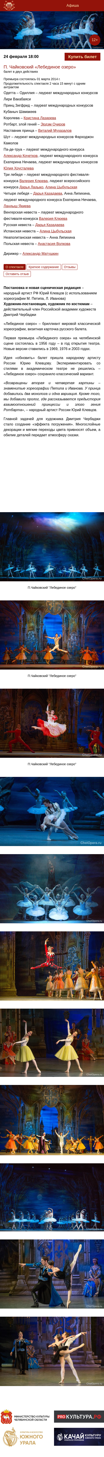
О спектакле (15, 267)
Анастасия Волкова (54, 244)
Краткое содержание (44, 267)
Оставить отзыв (17, 274)
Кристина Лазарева (40, 118)
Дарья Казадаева (47, 193)
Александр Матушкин (41, 254)
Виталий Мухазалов (55, 130)
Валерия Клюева (33, 181)
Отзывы (69, 267)
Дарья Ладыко (31, 187)
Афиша (72, 5)
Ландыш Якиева (17, 206)
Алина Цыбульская (61, 187)
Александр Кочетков (21, 156)
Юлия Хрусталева (19, 168)
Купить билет (82, 56)
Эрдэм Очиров (53, 124)
